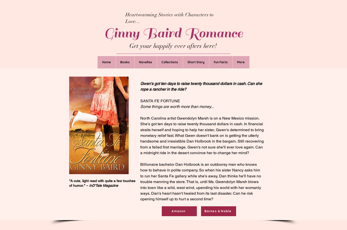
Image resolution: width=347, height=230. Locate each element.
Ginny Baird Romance (173, 33)
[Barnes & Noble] (218, 211)
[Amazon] (179, 211)
